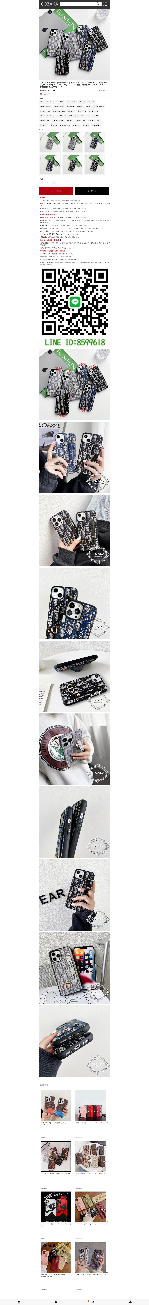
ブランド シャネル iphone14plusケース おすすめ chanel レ (91, 1208)
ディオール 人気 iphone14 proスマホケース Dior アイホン (91, 1258)
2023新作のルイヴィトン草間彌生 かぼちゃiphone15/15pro (56, 1108)
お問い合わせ (104, 90)
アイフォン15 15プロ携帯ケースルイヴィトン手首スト (57, 1157)
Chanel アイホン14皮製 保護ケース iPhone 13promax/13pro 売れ (56, 1259)
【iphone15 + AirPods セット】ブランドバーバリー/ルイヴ (91, 1158)
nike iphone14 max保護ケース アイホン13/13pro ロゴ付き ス (56, 1209)
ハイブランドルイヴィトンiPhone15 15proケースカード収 (91, 1107)
